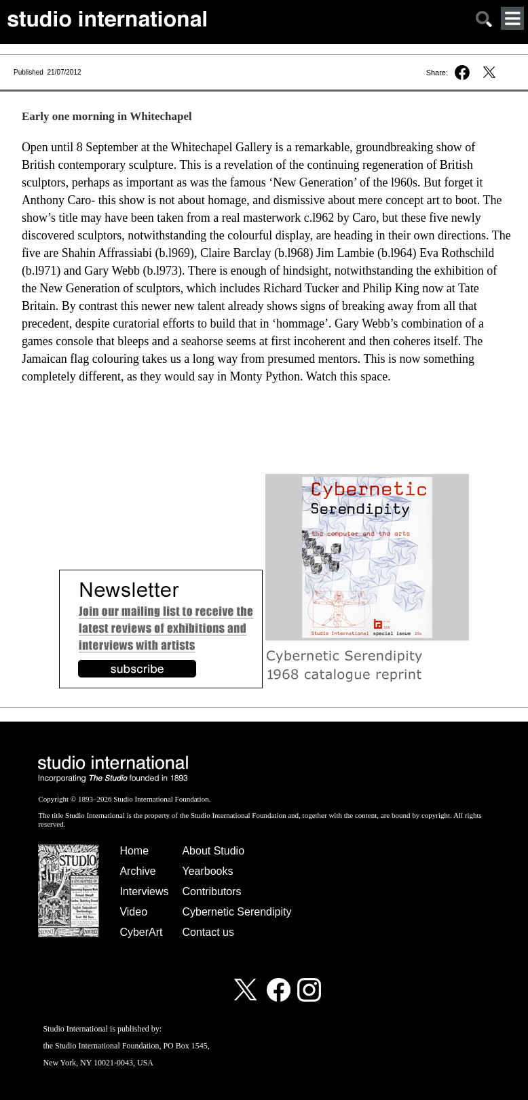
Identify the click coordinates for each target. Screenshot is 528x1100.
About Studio (213, 851)
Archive (137, 871)
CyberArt (140, 932)
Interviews (143, 891)
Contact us (207, 932)
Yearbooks (207, 871)
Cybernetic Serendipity (236, 912)
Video (133, 912)
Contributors (211, 891)
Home (134, 851)
